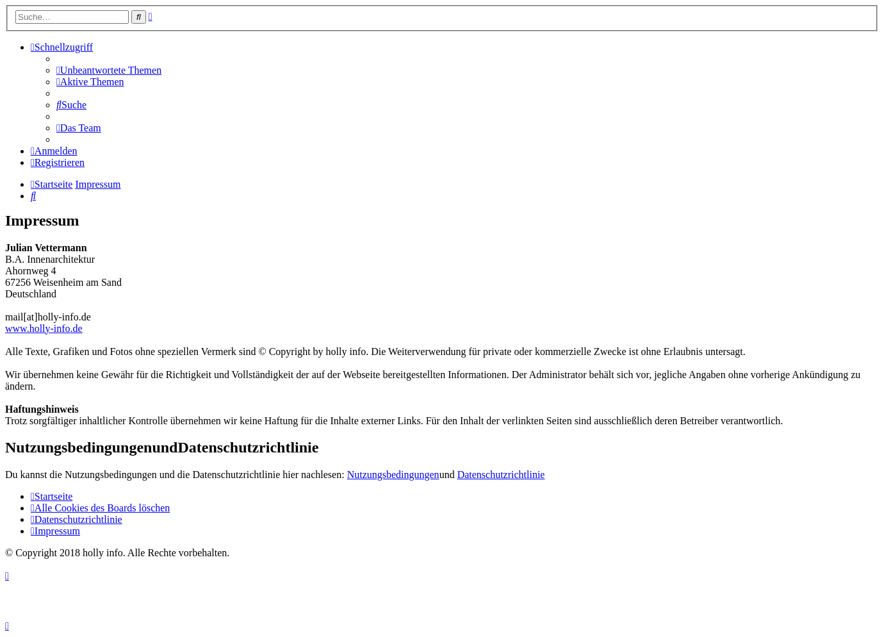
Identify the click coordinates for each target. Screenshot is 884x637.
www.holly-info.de (44, 328)
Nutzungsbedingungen (393, 474)
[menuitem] (108, 70)
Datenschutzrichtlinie (501, 474)
